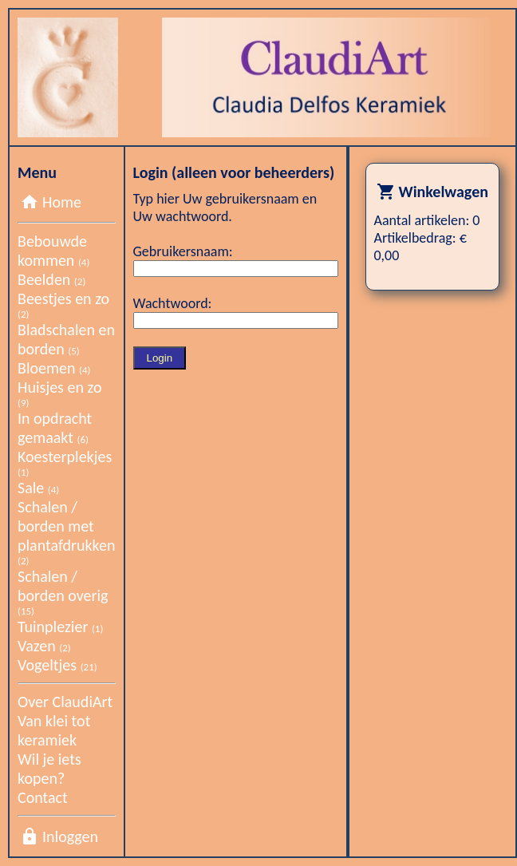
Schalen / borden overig (63, 592)
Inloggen (70, 836)
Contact (43, 797)
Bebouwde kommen (53, 250)
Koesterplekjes (65, 462)
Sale (38, 487)
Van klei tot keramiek (54, 730)
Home (61, 202)
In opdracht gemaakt (55, 428)
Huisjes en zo (59, 393)
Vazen (44, 645)
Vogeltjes (57, 664)
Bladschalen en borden (66, 339)
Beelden (51, 279)
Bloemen (54, 368)
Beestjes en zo (63, 304)
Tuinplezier (60, 626)
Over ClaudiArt (65, 701)
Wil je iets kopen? (49, 768)
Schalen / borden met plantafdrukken (67, 532)
